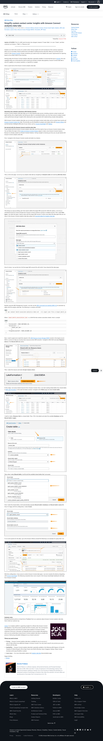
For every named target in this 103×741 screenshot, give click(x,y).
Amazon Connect (16, 53)
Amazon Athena (60, 122)
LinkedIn (74, 55)
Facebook (74, 53)
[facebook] (77, 730)
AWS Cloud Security (15, 711)
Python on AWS (57, 707)
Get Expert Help (78, 714)
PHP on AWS (56, 714)
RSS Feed (74, 59)
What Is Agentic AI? (15, 704)
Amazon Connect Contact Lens (12, 122)
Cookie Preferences (28, 735)
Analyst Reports (35, 717)
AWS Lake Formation (11, 389)
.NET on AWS (56, 704)
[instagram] (82, 730)
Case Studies (74, 34)
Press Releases (14, 720)
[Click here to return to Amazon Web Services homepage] (5, 7)
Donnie (7, 658)
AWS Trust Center (36, 704)
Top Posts (73, 31)
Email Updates (75, 60)
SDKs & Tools (56, 701)
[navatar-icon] (98, 2)
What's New (74, 29)
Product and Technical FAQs (39, 714)
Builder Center (57, 698)
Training (33, 701)
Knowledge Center (79, 707)
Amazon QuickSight (41, 124)
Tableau (50, 124)
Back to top (51, 723)
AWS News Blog (8, 20)
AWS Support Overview (81, 711)
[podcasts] (90, 730)
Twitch (73, 57)
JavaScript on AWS (58, 717)
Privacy (11, 735)
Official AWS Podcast (76, 33)
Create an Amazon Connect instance (29, 131)
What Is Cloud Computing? (17, 701)
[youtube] (88, 730)
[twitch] (85, 730)
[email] (75, 733)
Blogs (11, 717)
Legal (75, 720)
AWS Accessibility (79, 717)
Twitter (73, 51)
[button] (100, 2)
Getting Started (75, 27)
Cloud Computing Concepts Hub (19, 707)
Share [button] (43, 29)
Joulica (6, 626)
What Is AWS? (13, 698)
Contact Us (77, 698)
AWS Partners (35, 720)
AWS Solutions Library (37, 707)
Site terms (18, 735)
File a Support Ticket (80, 701)
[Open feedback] (101, 370)
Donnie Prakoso (10, 28)
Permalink (37, 29)
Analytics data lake (36, 653)
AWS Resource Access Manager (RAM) (40, 338)
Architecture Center (36, 711)
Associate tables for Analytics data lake (45, 216)
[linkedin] (80, 730)
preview (59, 58)
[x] (75, 730)
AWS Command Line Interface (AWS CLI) (47, 305)
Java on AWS (56, 711)
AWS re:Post (74, 36)
